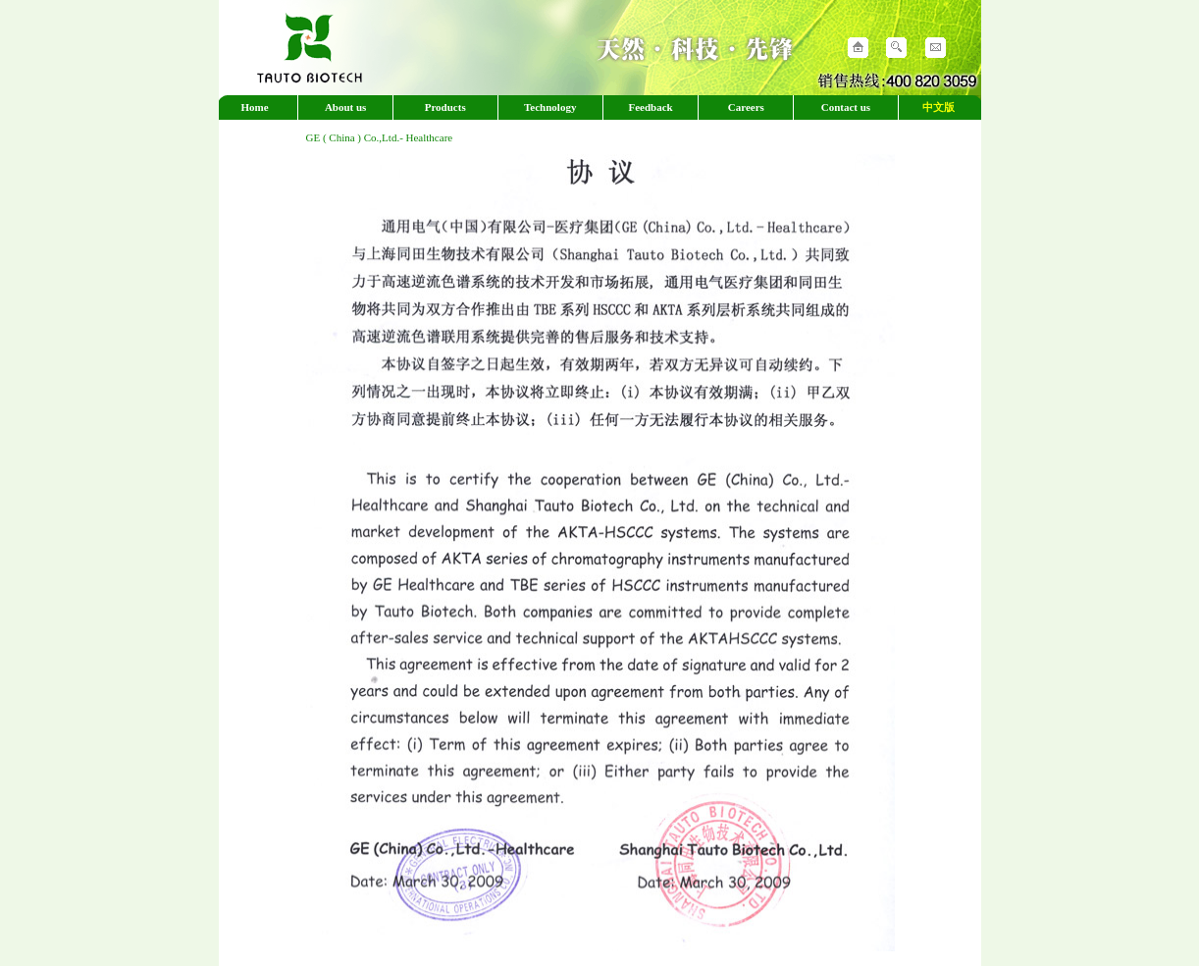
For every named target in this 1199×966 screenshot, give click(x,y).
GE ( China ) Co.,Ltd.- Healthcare (379, 137)
